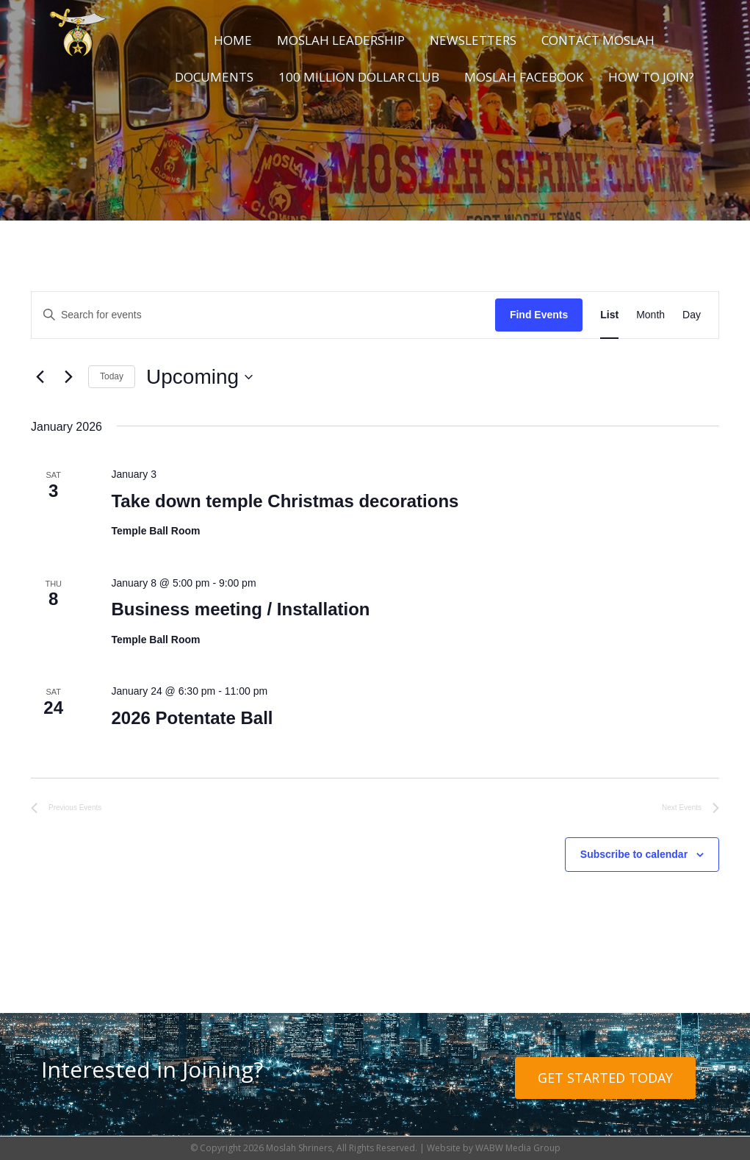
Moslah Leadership (341, 40)
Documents (214, 76)
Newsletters (473, 40)
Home (233, 40)
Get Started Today (605, 1077)
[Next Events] (68, 377)
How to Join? (651, 76)
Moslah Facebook (523, 76)
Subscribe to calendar (634, 854)
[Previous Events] (39, 377)
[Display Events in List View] (609, 315)
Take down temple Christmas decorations (284, 501)
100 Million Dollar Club (358, 76)
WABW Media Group (517, 1148)
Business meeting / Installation (240, 609)
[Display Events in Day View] (691, 315)
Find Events (539, 315)
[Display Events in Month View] (650, 315)
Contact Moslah (598, 40)
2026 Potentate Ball (192, 718)
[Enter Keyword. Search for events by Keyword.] (263, 315)
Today (111, 376)
